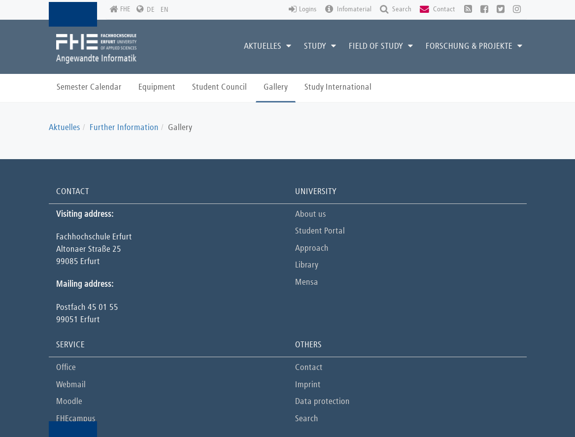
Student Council (219, 87)
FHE (120, 9)
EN (165, 9)
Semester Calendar (89, 87)
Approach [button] (312, 248)
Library (306, 265)
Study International (338, 87)
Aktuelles (64, 128)
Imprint (308, 385)
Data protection (322, 402)
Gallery (276, 87)
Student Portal (320, 231)
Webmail (71, 385)
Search (306, 419)
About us (310, 214)
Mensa (306, 282)
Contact (309, 368)
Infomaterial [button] (348, 9)
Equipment (156, 87)
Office (66, 368)
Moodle (69, 402)
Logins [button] (303, 9)
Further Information (124, 128)
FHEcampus (76, 419)
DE (151, 9)
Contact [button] (437, 9)
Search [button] (395, 9)
